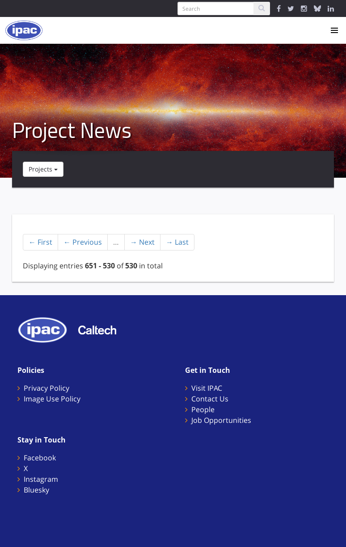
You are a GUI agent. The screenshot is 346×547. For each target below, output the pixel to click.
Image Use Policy (52, 399)
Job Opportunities (221, 420)
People (203, 409)
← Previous (82, 242)
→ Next (142, 242)
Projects (43, 169)
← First (40, 242)
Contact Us (209, 399)
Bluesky (36, 490)
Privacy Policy (46, 388)
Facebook (40, 458)
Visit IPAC (206, 388)
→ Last (177, 242)
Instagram (41, 479)
